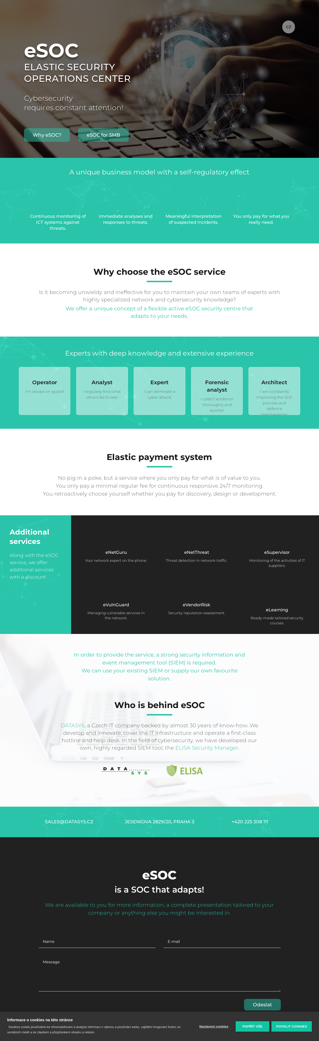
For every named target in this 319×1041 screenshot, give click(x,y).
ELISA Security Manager (206, 748)
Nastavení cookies (213, 1026)
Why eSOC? (47, 135)
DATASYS (73, 725)
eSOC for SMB (103, 135)
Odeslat (262, 1005)
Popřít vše (252, 1026)
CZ (288, 27)
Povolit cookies (291, 1026)
